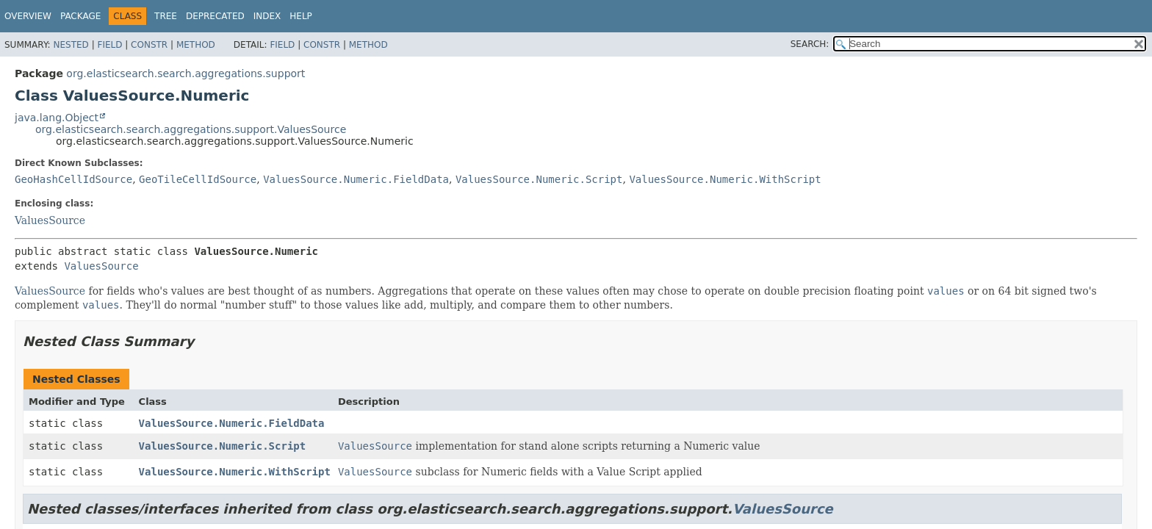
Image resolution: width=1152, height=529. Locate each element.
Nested (70, 45)
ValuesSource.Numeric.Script (539, 179)
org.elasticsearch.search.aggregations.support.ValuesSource (190, 129)
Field (109, 45)
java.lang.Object (56, 117)
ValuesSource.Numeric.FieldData (356, 179)
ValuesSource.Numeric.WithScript (725, 179)
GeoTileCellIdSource (197, 179)
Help (300, 16)
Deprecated (215, 16)
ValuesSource (50, 220)
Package (80, 16)
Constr (149, 45)
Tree (165, 16)
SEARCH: (810, 44)
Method (195, 45)
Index (267, 16)
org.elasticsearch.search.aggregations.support (185, 73)
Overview (27, 16)
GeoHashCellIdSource (73, 179)
